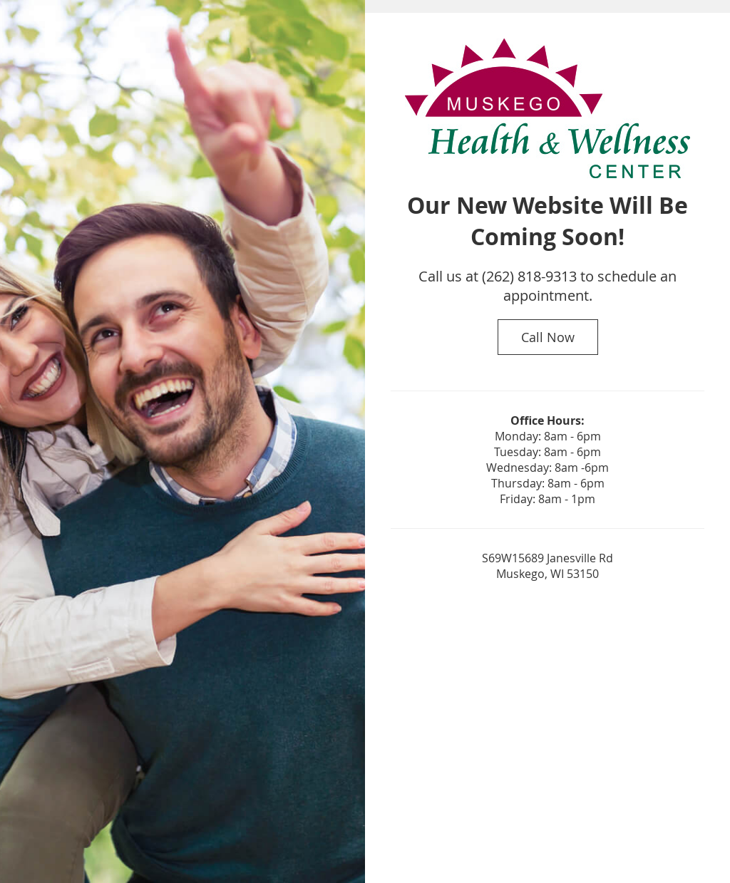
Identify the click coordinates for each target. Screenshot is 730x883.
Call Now (548, 337)
